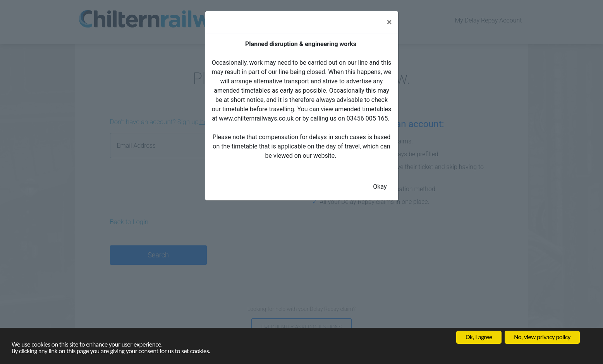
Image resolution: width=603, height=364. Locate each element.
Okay (380, 186)
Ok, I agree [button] (479, 337)
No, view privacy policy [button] (542, 337)
